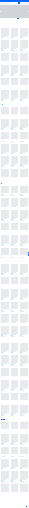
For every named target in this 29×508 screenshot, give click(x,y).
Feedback (28, 254)
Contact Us (27, 0)
